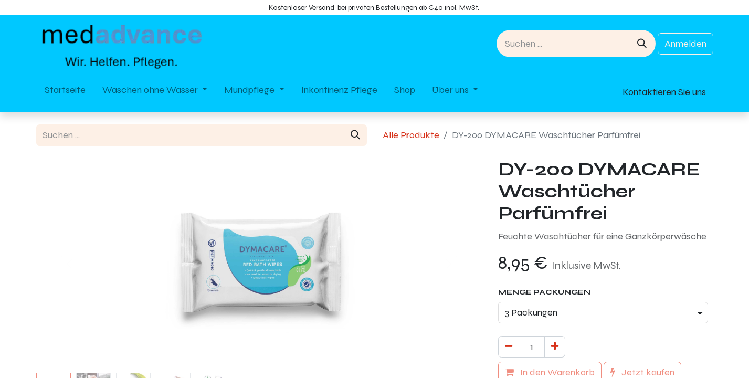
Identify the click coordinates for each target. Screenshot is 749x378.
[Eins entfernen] (508, 347)
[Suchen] (642, 43)
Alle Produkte (411, 135)
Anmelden (685, 43)
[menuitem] (65, 92)
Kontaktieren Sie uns (664, 92)
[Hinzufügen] (554, 347)
